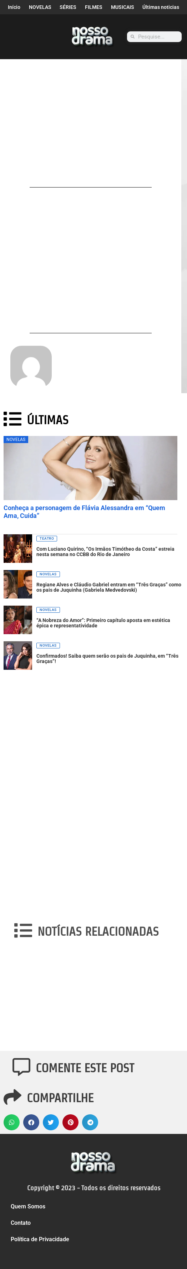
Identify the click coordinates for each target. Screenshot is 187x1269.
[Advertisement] (91, 129)
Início (14, 7)
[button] (12, 1122)
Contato (21, 1222)
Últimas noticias (160, 7)
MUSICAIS (122, 7)
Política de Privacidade (40, 1239)
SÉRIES (68, 7)
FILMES (93, 7)
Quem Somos (28, 1206)
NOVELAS (40, 7)
